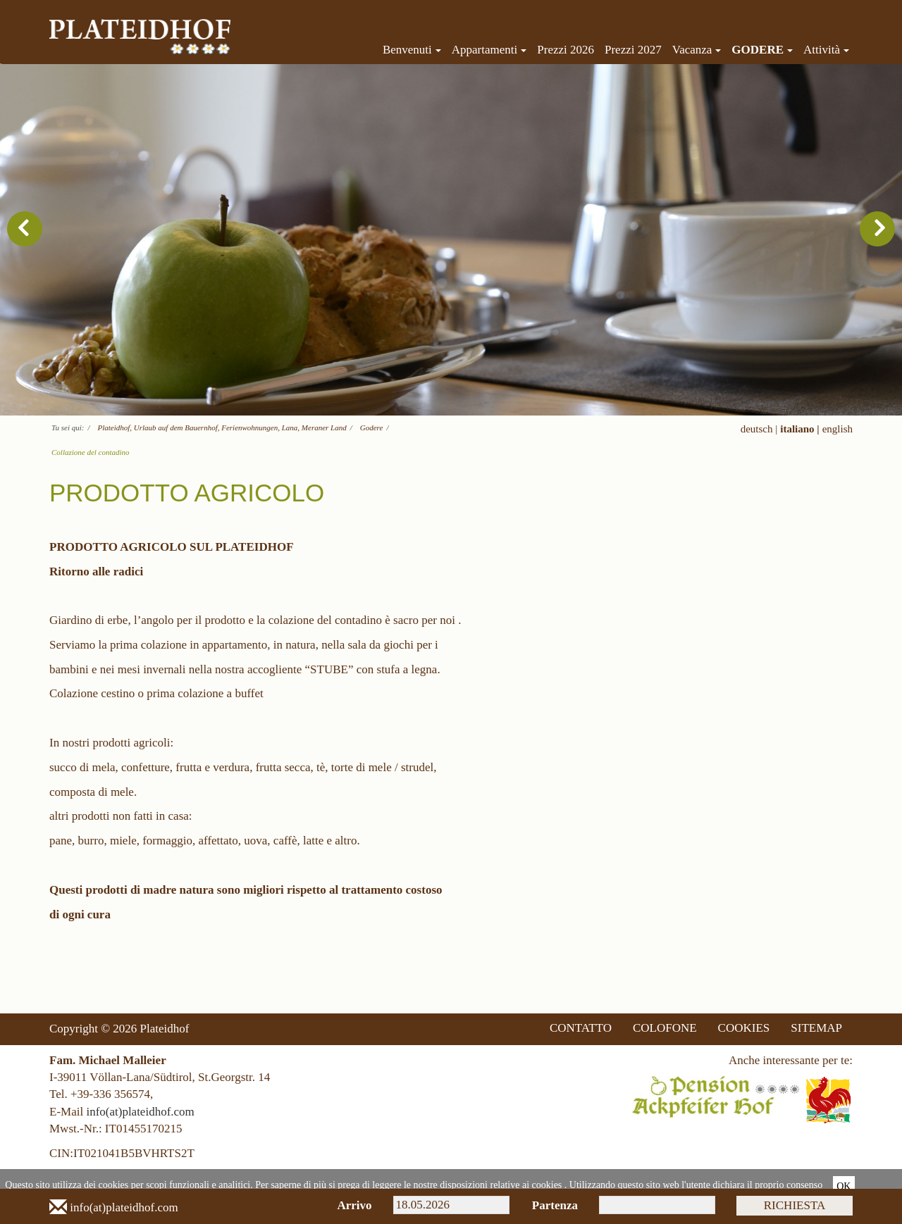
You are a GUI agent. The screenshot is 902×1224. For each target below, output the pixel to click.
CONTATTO (581, 1028)
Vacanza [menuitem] (697, 49)
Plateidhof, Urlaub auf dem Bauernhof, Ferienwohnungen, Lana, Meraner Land (222, 427)
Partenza (555, 1205)
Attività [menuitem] (826, 49)
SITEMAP (816, 1028)
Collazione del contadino (90, 452)
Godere (371, 427)
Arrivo (354, 1205)
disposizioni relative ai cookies (501, 1185)
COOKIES (744, 1028)
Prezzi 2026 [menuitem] (565, 49)
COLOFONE (665, 1028)
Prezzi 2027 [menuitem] (633, 49)
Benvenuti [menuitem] (412, 49)
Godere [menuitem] (762, 49)
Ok (843, 1186)
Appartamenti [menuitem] (489, 49)
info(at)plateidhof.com (140, 1111)
